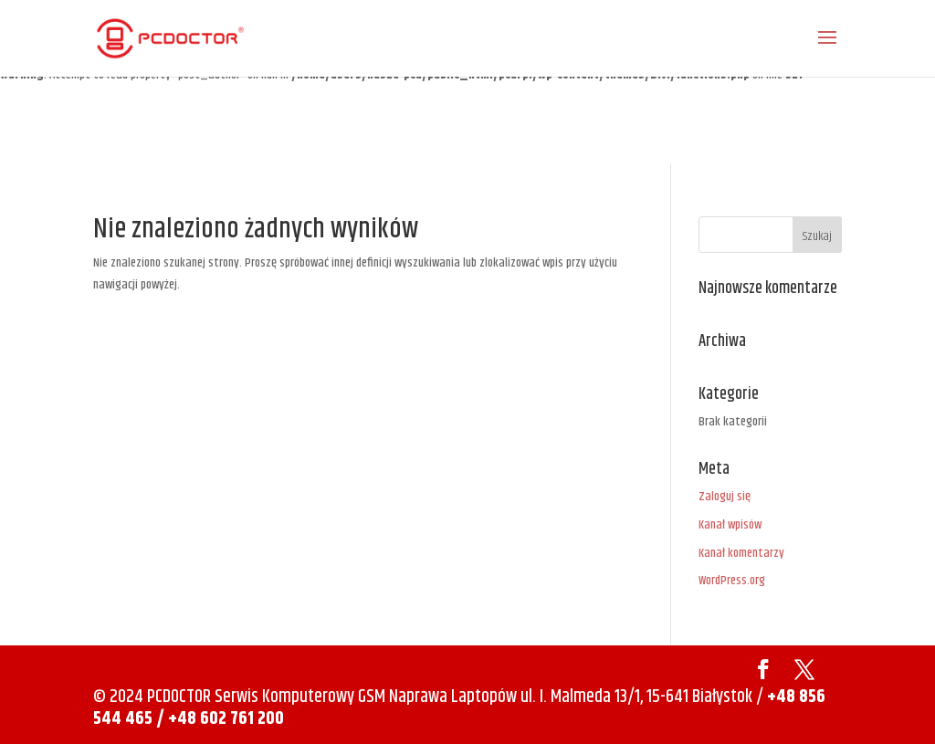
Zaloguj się (725, 497)
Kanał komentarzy (741, 553)
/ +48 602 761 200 (220, 719)
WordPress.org (732, 581)
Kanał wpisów (730, 525)
